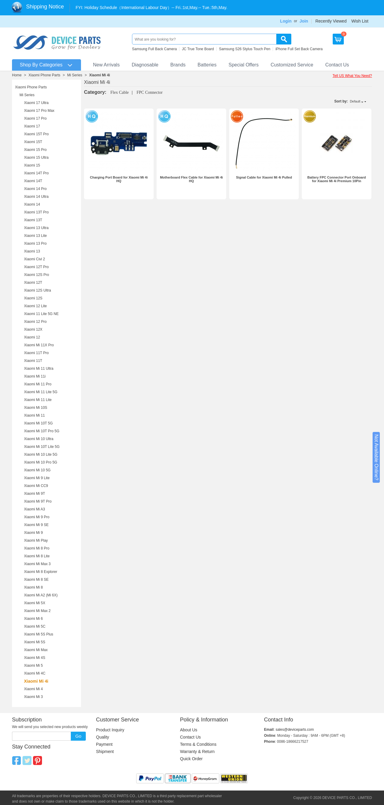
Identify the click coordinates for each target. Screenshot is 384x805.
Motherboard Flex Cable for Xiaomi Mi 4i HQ (191, 179)
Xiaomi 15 (32, 165)
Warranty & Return (197, 751)
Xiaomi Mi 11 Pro (37, 384)
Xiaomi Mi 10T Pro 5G (41, 431)
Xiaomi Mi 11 (34, 415)
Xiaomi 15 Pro (35, 150)
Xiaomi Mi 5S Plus (38, 634)
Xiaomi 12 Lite (35, 306)
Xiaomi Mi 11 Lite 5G (40, 392)
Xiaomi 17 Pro (35, 118)
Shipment (105, 751)
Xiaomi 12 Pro (35, 322)
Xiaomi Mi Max (36, 650)
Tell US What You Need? (352, 76)
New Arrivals (106, 64)
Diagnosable (145, 64)
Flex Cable (119, 92)
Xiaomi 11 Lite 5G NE (41, 314)
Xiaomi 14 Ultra (36, 196)
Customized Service (292, 64)
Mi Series (74, 75)
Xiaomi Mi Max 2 (37, 611)
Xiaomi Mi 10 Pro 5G (40, 462)
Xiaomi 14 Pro (35, 189)
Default (355, 101)
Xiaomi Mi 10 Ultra (38, 439)
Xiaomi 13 (32, 251)
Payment (104, 744)
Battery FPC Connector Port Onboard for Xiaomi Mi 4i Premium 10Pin (337, 179)
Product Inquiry (110, 729)
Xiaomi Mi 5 (33, 665)
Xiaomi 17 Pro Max (39, 111)
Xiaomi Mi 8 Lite (37, 556)
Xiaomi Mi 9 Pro (37, 517)
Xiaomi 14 (32, 204)
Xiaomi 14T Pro (36, 173)
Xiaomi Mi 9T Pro (38, 501)
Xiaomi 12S (33, 298)
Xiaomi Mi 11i (35, 376)
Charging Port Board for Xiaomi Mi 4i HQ (119, 179)
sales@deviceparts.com (295, 729)
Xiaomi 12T (33, 282)
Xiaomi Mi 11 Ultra (38, 368)
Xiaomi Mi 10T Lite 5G (42, 447)
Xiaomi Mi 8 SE (36, 579)
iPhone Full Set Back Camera (298, 49)
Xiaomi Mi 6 (33, 619)
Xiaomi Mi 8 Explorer (40, 572)
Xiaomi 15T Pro (36, 134)
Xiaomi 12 (32, 337)
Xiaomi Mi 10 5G (37, 470)
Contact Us (337, 64)
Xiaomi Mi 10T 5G (38, 423)
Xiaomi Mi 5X (34, 603)
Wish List (359, 21)
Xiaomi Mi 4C (34, 673)
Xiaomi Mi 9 (33, 533)
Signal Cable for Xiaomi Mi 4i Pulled (264, 177)
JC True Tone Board (198, 49)
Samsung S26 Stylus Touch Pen (244, 49)
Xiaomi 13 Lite (35, 236)
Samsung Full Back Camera (154, 49)
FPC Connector (149, 92)
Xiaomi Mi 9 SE (36, 525)
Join (303, 21)
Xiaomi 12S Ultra (37, 290)
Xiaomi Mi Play (36, 540)
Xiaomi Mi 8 (33, 587)
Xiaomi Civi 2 (34, 259)
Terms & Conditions (198, 744)
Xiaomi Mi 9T (34, 493)
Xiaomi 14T (33, 181)
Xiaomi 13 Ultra (36, 228)
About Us (188, 729)
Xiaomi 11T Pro (36, 353)
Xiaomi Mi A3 (34, 509)
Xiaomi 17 (32, 126)
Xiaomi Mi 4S (34, 658)
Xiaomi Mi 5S (34, 642)
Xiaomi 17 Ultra (36, 103)
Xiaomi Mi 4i (99, 75)
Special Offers (244, 64)
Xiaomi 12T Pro (36, 267)
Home (17, 75)
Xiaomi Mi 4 (33, 689)
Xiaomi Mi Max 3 (37, 564)
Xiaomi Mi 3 (33, 697)
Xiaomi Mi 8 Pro (37, 548)
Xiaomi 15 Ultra (36, 157)
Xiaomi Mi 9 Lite (37, 478)
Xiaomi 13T (33, 220)
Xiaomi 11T (33, 361)
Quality (102, 737)
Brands (178, 64)
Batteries (207, 64)
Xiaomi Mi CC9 (36, 486)
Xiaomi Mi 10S (35, 408)
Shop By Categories (41, 64)
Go (78, 736)
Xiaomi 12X (33, 329)
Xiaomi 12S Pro (36, 275)
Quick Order (191, 758)
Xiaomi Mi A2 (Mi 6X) (41, 595)
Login (286, 21)
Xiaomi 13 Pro (35, 243)
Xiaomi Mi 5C (34, 626)
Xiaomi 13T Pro (36, 212)
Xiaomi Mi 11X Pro (39, 345)
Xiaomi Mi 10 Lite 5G (40, 454)
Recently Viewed (330, 21)
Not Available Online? (376, 457)
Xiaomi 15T (33, 142)
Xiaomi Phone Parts (44, 75)
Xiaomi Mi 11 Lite (38, 400)
